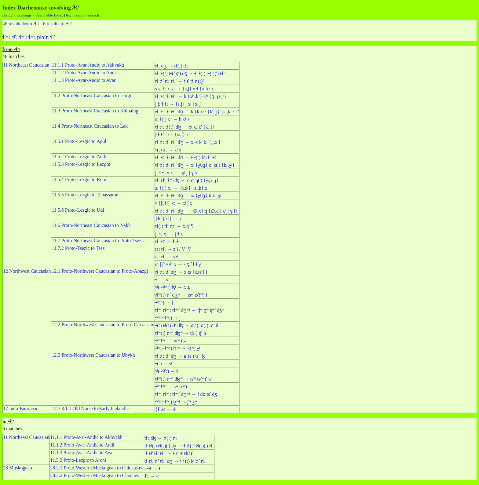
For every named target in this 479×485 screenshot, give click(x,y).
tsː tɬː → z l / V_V (173, 249)
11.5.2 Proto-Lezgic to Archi (80, 156)
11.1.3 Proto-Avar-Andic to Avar (83, 80)
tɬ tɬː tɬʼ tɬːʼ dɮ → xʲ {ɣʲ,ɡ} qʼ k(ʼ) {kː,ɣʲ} (195, 165)
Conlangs (23, 15)
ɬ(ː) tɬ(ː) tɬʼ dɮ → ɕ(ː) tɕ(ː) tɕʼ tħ (187, 325)
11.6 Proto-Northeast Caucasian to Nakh (91, 225)
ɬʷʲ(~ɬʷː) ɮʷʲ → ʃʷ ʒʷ (176, 401)
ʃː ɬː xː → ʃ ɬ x (169, 233)
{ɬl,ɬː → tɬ (165, 409)
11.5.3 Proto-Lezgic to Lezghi (81, 164)
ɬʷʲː (23, 37)
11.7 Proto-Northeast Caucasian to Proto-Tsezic (98, 240)
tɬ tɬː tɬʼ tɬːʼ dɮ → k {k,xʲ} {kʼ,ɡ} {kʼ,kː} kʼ (197, 111)
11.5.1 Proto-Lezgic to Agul (79, 141)
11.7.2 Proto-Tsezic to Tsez (78, 248)
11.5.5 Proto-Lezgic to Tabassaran (85, 194)
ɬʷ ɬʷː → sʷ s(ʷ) (171, 386)
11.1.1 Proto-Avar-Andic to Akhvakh (88, 64)
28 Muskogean (17, 467)
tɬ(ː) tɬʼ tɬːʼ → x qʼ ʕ (174, 226)
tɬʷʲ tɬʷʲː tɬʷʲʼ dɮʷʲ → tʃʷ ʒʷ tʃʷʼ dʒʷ (189, 310)
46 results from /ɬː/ (20, 23)
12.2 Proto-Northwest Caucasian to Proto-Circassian (103, 324)
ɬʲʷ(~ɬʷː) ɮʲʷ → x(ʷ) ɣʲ (177, 348)
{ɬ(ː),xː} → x (168, 218)
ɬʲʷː (6, 37)
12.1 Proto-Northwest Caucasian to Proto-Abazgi (100, 271)
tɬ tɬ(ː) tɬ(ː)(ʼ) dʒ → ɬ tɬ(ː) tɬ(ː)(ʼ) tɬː (190, 73)
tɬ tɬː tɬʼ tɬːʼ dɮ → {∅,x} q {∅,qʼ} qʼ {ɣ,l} (196, 210)
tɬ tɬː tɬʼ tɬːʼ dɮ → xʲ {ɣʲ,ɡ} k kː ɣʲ (188, 195)
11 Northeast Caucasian (26, 64)
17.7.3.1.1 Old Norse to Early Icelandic (90, 408)
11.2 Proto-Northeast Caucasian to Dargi (91, 95)
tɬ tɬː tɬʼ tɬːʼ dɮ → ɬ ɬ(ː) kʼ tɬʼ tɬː (185, 157)
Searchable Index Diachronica (59, 15)
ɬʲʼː (15, 37)
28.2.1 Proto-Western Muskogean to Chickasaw (96, 467)
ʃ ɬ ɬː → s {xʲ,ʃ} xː (172, 134)
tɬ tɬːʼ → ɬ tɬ (167, 241)
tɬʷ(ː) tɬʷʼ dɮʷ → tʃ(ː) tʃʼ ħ (180, 333)
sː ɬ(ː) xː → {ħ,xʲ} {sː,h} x (181, 188)
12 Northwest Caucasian (27, 271)
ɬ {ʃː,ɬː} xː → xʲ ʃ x (173, 203)
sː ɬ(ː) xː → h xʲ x (172, 119)
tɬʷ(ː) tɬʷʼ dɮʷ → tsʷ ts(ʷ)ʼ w (183, 378)
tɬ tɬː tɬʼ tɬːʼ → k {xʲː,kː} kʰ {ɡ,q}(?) (190, 96)
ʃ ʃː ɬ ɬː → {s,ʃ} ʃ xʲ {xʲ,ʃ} (179, 104)
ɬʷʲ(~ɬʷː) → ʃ (168, 317)
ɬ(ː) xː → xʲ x (168, 149)
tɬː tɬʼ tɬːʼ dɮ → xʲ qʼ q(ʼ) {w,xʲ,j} (186, 180)
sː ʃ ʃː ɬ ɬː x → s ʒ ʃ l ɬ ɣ (178, 264)
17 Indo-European (20, 408)
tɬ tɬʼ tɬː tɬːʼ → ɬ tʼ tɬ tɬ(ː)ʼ (179, 81)
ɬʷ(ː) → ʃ (164, 302)
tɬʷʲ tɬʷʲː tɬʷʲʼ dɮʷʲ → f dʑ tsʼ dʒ (186, 394)
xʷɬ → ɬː (153, 468)
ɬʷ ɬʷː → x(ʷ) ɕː (171, 340)
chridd (7, 15)
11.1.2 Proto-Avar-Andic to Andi (84, 72)
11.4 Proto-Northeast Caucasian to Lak (90, 126)
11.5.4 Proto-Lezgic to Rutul (80, 179)
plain (43, 37)
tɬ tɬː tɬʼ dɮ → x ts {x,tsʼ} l (181, 272)
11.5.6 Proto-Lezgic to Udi (78, 210)
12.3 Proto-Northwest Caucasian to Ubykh (93, 355)
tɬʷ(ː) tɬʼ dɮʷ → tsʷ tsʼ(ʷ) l (181, 294)
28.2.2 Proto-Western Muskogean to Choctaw (94, 475)
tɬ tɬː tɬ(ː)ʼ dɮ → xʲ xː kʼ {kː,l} (184, 126)
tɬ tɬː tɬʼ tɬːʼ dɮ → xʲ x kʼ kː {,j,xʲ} (188, 142)
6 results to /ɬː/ (57, 23)
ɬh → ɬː (151, 476)
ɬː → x (161, 279)
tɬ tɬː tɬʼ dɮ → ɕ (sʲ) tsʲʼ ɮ (180, 356)
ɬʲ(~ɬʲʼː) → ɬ (166, 371)
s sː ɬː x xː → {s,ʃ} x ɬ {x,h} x (184, 88)
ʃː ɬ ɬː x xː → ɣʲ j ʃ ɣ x (176, 172)
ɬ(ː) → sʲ (163, 363)
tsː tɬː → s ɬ (166, 256)
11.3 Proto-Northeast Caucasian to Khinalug (95, 110)
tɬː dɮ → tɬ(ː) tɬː (171, 65)
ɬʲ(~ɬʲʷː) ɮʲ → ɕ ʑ (172, 287)
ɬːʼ (52, 37)
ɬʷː (31, 37)
